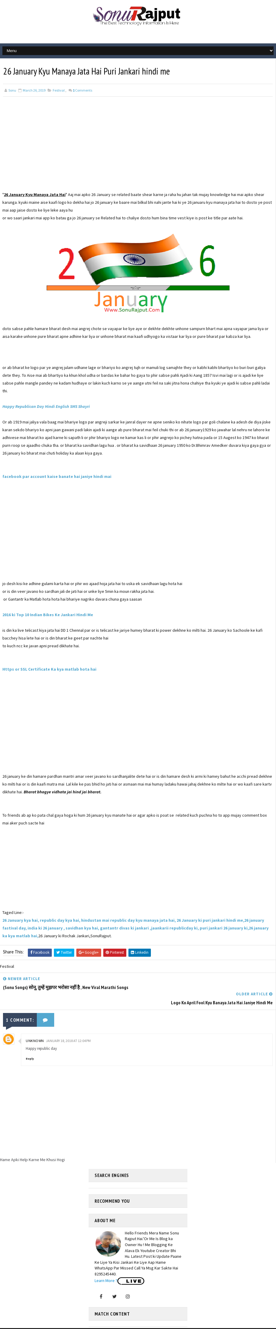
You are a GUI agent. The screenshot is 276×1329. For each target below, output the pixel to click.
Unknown (35, 1024)
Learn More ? (106, 1264)
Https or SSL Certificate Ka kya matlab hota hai (49, 669)
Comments (82, 90)
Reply (30, 1042)
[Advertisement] (137, 148)
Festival (59, 90)
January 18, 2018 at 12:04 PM (68, 1024)
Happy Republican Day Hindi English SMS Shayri (46, 406)
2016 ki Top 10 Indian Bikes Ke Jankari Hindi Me (47, 614)
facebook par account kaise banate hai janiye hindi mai (56, 476)
